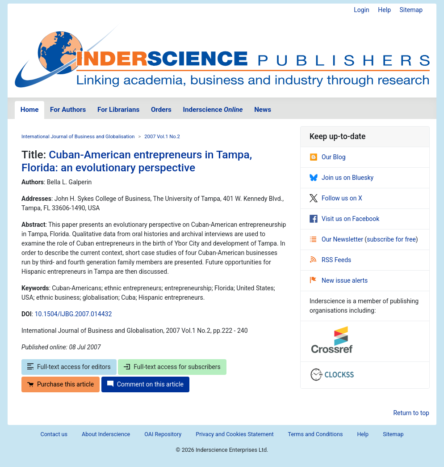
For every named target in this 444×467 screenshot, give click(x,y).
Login (361, 9)
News (262, 110)
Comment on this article (145, 384)
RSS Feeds (330, 259)
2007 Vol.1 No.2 (162, 137)
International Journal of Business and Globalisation (77, 137)
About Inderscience (106, 434)
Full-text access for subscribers (172, 366)
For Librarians (118, 110)
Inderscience (213, 110)
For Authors (68, 110)
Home (30, 110)
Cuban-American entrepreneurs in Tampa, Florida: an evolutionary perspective (136, 161)
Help (384, 9)
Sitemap (411, 9)
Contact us (53, 434)
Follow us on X (336, 198)
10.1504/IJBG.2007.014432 (73, 314)
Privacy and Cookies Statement (234, 434)
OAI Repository (162, 434)
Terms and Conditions (315, 434)
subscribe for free (391, 239)
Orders (161, 110)
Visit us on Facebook (344, 218)
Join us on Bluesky (341, 177)
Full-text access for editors (69, 366)
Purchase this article (60, 384)
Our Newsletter (337, 239)
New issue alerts (339, 280)
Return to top (411, 412)
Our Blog (328, 157)
